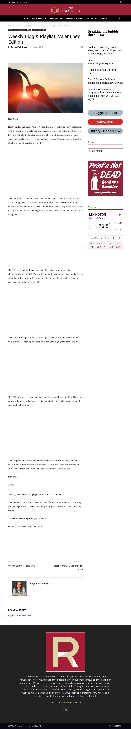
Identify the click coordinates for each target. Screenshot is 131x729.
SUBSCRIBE (105, 122)
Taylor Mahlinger (19, 47)
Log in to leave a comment (19, 615)
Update (42, 30)
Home (11, 25)
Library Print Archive (105, 131)
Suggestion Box (105, 113)
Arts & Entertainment (26, 25)
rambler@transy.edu (101, 63)
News (35, 30)
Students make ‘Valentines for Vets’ (67, 567)
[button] (120, 18)
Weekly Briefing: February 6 (21, 565)
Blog (28, 30)
